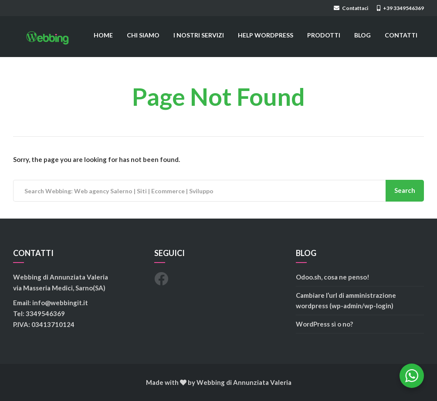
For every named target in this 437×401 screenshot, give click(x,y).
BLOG (362, 35)
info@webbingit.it (60, 303)
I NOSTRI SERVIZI (198, 35)
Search (404, 190)
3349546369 (45, 313)
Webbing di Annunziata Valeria (243, 382)
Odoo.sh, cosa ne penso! (332, 277)
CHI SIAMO (143, 35)
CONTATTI (401, 35)
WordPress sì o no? (324, 324)
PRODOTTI (323, 35)
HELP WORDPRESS (265, 35)
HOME (103, 35)
